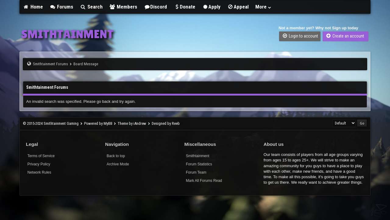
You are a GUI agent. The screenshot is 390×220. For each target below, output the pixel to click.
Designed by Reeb (166, 123)
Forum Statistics (199, 164)
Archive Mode (118, 164)
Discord (155, 7)
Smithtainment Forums (50, 64)
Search (91, 7)
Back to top (116, 156)
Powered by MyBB (98, 123)
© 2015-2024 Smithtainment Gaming (51, 123)
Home (33, 7)
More (263, 7)
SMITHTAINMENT (67, 34)
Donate (185, 7)
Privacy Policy (38, 164)
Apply (211, 7)
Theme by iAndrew (132, 123)
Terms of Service (41, 156)
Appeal (238, 7)
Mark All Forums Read (204, 181)
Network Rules (39, 172)
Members (123, 7)
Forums (61, 7)
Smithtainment (197, 156)
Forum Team (196, 172)
